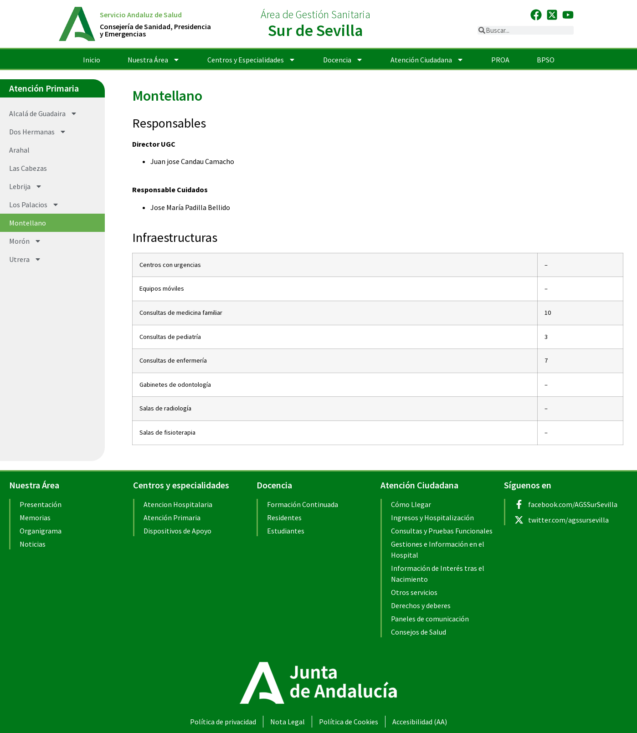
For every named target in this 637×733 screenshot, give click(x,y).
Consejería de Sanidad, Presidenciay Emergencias (155, 30)
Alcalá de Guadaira (43, 113)
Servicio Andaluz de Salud (141, 14)
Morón (25, 241)
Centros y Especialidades (251, 59)
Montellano (27, 222)
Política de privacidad (223, 721)
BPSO (546, 59)
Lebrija (25, 186)
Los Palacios (34, 204)
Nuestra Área (154, 59)
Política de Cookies (348, 721)
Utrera (25, 259)
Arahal (19, 149)
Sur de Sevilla (315, 30)
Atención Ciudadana (427, 59)
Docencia (343, 59)
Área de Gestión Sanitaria (315, 14)
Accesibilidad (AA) (419, 721)
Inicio (91, 59)
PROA (500, 59)
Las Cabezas (28, 168)
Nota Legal (287, 721)
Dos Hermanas (38, 131)
